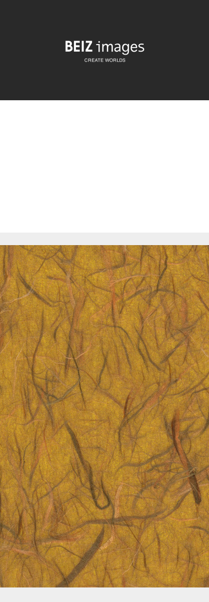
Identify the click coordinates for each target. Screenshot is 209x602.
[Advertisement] (104, 175)
